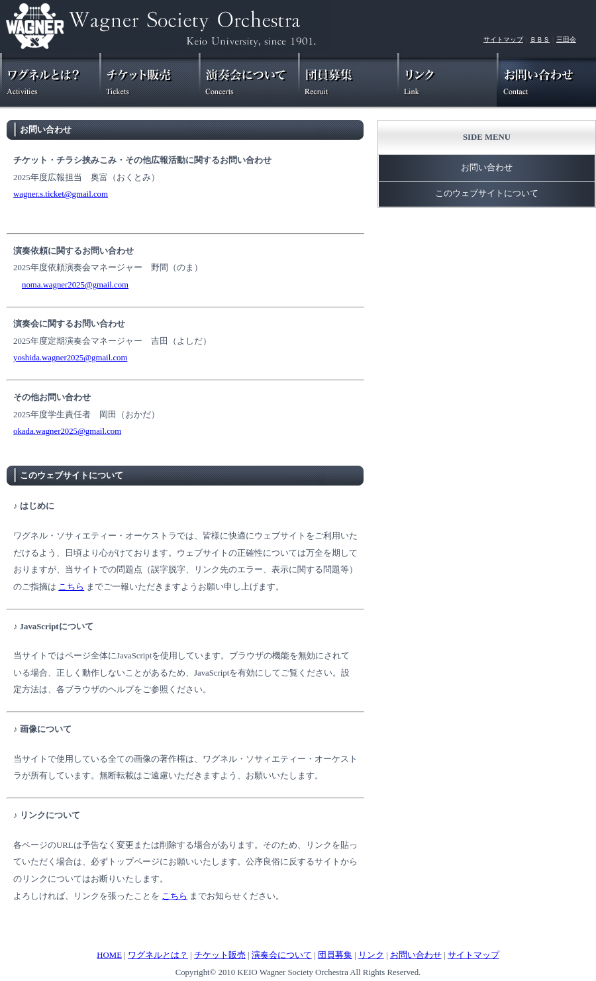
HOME (109, 955)
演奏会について (282, 955)
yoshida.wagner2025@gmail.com (70, 357)
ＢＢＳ (540, 39)
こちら (71, 587)
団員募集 (335, 955)
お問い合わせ (46, 129)
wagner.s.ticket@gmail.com (60, 194)
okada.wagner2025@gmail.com (67, 431)
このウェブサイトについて (71, 475)
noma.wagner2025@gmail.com (75, 284)
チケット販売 (220, 955)
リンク (371, 955)
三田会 (566, 39)
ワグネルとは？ (158, 955)
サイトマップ (503, 39)
